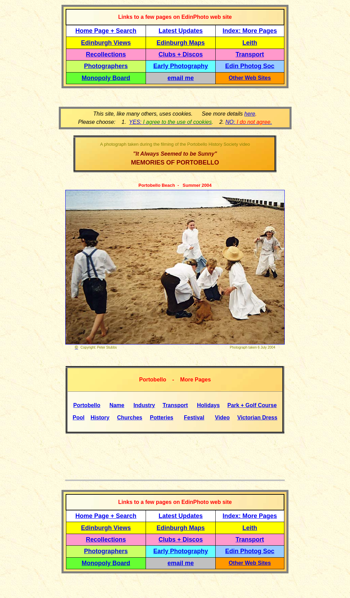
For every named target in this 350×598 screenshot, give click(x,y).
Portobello (86, 405)
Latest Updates (181, 30)
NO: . (248, 122)
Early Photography (180, 66)
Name (116, 405)
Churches (129, 417)
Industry (144, 405)
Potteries (161, 417)
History (100, 417)
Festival (194, 417)
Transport (249, 54)
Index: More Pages (250, 30)
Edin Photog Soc (249, 66)
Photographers (106, 66)
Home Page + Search (106, 30)
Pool (79, 417)
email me (180, 78)
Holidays (208, 405)
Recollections (106, 54)
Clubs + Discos (181, 54)
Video (222, 417)
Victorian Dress (257, 417)
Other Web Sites (250, 78)
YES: (170, 122)
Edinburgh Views (106, 42)
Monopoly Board (106, 78)
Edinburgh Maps (181, 42)
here (249, 114)
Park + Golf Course (252, 405)
